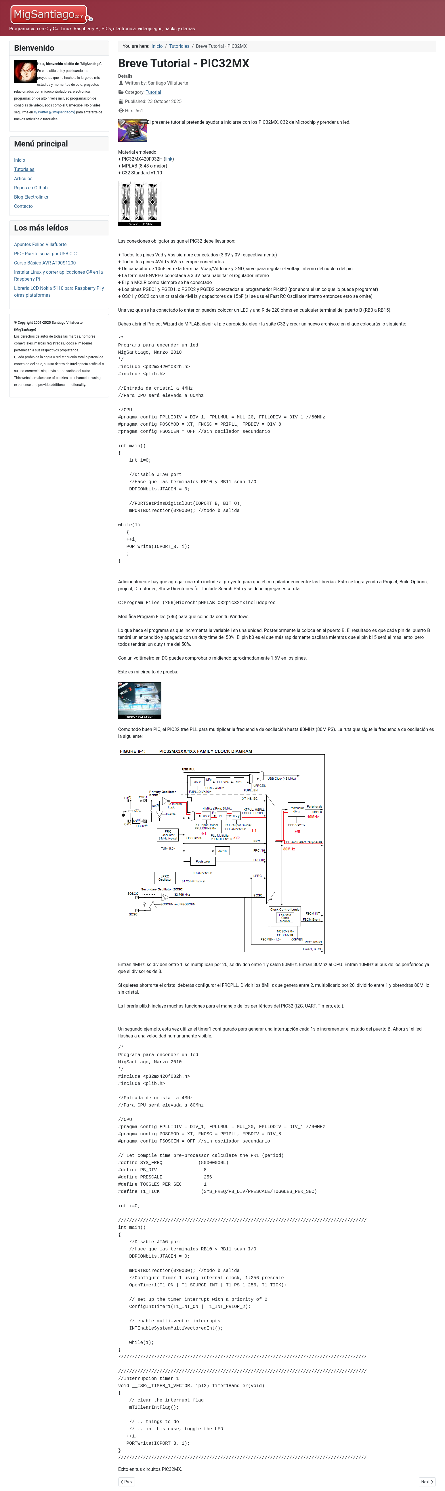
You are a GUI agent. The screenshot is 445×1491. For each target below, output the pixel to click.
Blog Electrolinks (31, 197)
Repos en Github (31, 188)
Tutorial (153, 92)
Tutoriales (24, 169)
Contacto (23, 206)
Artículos (23, 178)
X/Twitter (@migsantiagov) (54, 112)
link (168, 159)
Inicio (19, 160)
